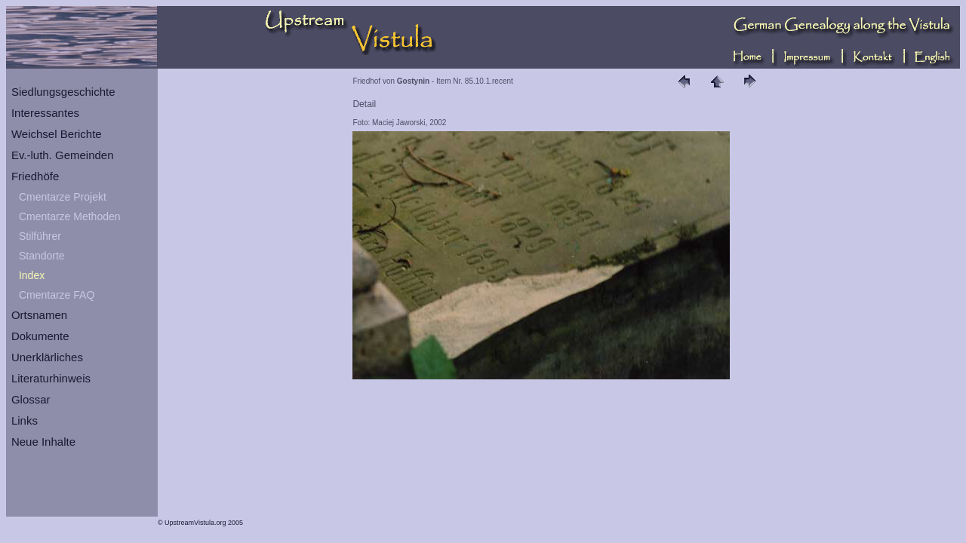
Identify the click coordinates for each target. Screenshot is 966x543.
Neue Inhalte (43, 441)
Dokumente (40, 336)
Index (32, 275)
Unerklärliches (47, 357)
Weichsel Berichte (56, 133)
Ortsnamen (39, 314)
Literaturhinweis (51, 378)
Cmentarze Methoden (70, 216)
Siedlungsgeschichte (63, 91)
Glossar (31, 399)
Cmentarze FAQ (56, 295)
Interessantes (45, 112)
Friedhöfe (35, 176)
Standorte (42, 256)
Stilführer (40, 236)
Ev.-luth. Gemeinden (62, 155)
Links (24, 420)
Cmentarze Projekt (62, 197)
